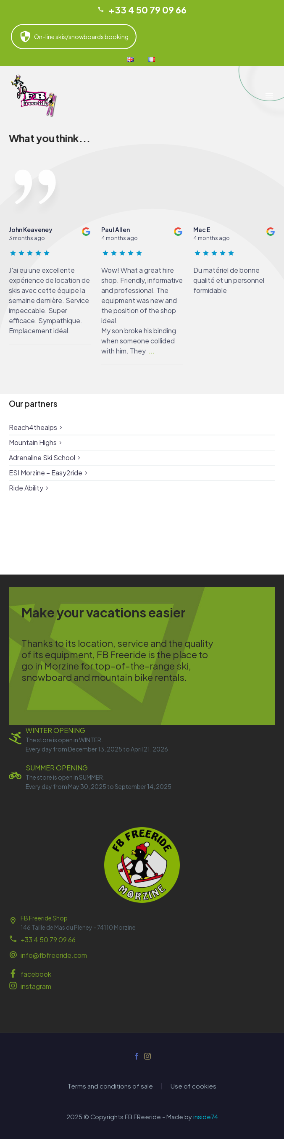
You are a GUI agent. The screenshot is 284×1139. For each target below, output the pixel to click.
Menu (269, 95)
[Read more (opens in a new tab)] (142, 956)
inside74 (205, 1117)
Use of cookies (193, 1086)
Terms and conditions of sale (110, 1086)
